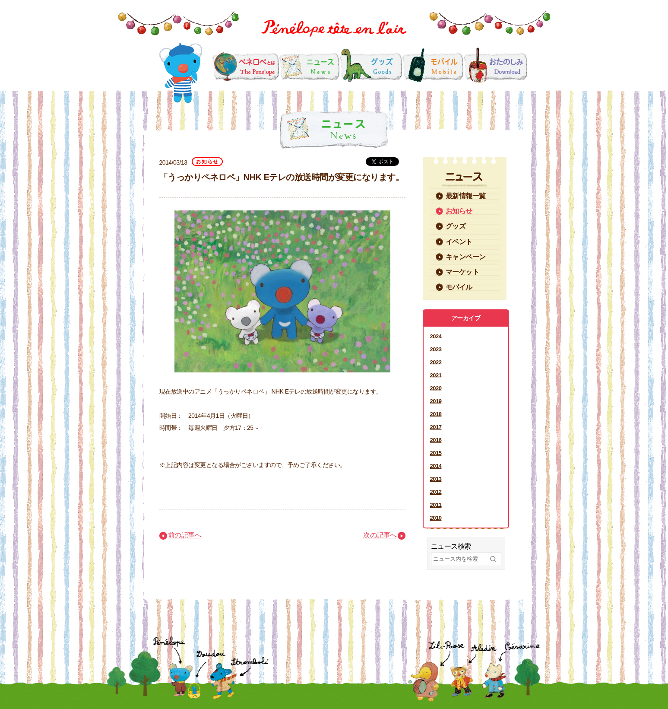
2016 (436, 440)
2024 (436, 336)
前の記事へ (185, 535)
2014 (436, 466)
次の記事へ (380, 535)
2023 (436, 349)
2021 (436, 375)
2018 (436, 414)
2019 (436, 401)
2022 (436, 362)
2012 (436, 492)
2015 (436, 453)
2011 (436, 505)
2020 (436, 388)
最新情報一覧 (466, 196)
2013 (436, 479)
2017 (436, 427)
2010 (436, 518)
